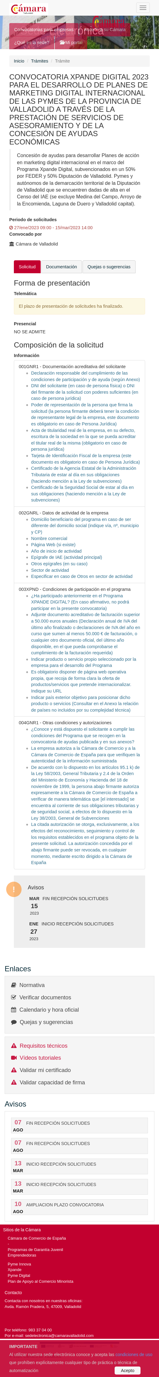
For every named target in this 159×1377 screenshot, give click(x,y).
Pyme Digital (19, 1275)
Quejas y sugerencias (46, 1022)
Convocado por (25, 234)
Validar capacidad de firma (52, 1082)
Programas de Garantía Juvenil (35, 1249)
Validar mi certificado (45, 1070)
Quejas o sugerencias (109, 266)
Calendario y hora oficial (49, 1010)
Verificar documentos (45, 997)
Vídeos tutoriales (40, 1058)
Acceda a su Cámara (105, 29)
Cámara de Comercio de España (37, 1238)
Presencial (25, 323)
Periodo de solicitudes (33, 219)
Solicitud (27, 266)
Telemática (25, 293)
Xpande (15, 1269)
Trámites (39, 61)
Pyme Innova (19, 1264)
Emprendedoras (22, 1255)
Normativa (32, 985)
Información (26, 355)
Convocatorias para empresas (44, 29)
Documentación (61, 266)
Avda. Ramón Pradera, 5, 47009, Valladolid (43, 1306)
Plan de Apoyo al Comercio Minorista (40, 1281)
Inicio (19, 61)
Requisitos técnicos (43, 1046)
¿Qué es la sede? (31, 42)
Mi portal (71, 42)
